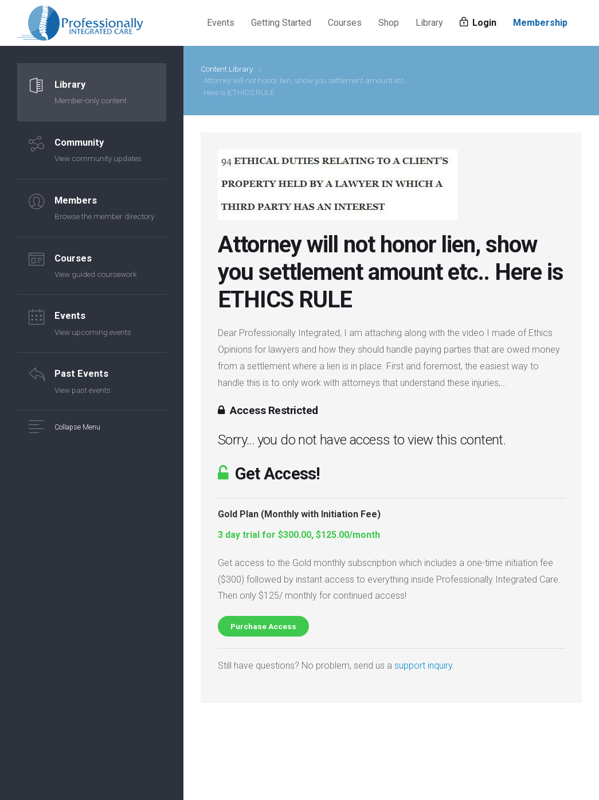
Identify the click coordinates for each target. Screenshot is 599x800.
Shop (388, 22)
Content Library (227, 68)
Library (429, 22)
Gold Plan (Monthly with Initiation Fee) (299, 514)
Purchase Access (263, 626)
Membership (540, 22)
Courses (345, 22)
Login (478, 22)
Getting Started (281, 22)
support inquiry (423, 665)
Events (220, 22)
